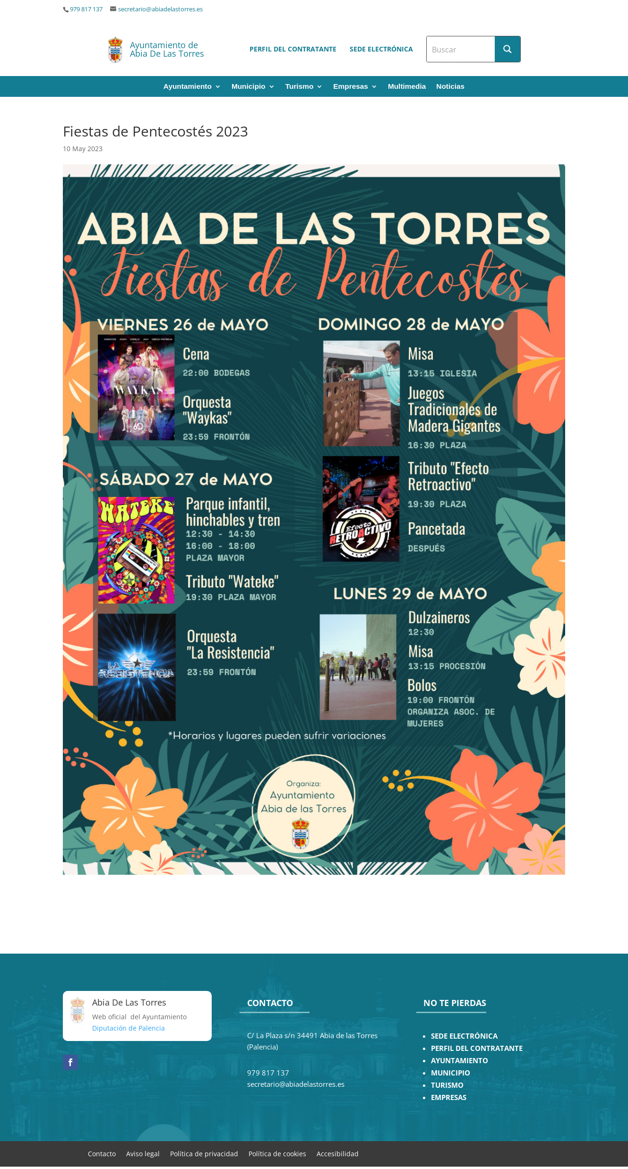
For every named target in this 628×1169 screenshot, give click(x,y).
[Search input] (461, 49)
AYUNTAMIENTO (459, 1061)
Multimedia (407, 86)
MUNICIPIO (450, 1073)
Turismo (299, 86)
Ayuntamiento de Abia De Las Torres (167, 49)
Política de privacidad (204, 1153)
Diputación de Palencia (128, 1028)
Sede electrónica (381, 48)
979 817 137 (86, 9)
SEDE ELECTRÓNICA (464, 1036)
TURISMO (447, 1085)
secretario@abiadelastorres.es (160, 9)
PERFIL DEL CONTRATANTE (477, 1048)
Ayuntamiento (187, 86)
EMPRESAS (448, 1097)
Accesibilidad (338, 1153)
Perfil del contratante (292, 48)
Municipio (249, 86)
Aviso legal (143, 1153)
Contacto (102, 1153)
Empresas (350, 86)
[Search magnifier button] (507, 49)
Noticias (450, 86)
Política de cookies (277, 1153)
